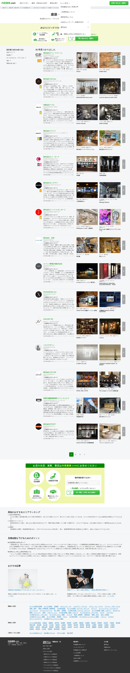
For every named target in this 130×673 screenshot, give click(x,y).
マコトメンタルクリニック (106, 442)
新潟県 (39, 625)
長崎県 (32, 629)
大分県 (44, 629)
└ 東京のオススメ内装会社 (50, 654)
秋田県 (69, 623)
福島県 (81, 623)
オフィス (78, 95)
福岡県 (106, 627)
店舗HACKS (107, 647)
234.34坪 (83, 147)
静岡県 (82, 625)
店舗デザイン (46, 56)
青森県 (51, 623)
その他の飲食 (61, 608)
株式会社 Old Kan (49, 79)
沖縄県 (64, 629)
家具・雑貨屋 (78, 614)
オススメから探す (47, 651)
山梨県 (64, 625)
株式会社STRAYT (49, 424)
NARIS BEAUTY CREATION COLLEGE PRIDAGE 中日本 (107, 284)
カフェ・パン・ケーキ (64, 122)
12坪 (82, 440)
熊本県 (38, 629)
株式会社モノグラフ (50, 183)
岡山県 (64, 627)
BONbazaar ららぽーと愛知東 (84, 228)
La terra (101, 337)
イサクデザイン (48, 345)
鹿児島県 (57, 629)
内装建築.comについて (79, 644)
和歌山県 (44, 627)
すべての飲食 (48, 606)
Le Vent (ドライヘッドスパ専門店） (86, 282)
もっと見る (110, 596)
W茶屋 (78, 175)
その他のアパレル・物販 (37, 617)
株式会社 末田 (48, 238)
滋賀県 (100, 625)
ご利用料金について (78, 655)
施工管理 (52, 56)
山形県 (75, 623)
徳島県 (82, 627)
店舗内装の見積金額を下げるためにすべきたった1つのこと (26, 590)
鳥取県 (51, 627)
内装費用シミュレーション (80, 661)
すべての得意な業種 (36, 606)
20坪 (104, 173)
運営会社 (106, 644)
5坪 (83, 173)
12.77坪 (111, 226)
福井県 (57, 625)
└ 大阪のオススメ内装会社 (50, 657)
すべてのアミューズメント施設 (89, 617)
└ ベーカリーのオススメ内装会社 (52, 668)
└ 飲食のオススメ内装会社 (50, 662)
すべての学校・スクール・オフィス (78, 608)
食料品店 (87, 614)
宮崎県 (50, 629)
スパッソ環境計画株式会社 (52, 264)
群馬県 (100, 623)
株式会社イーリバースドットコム (85, 149)
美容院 (77, 69)
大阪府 (112, 625)
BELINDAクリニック (104, 416)
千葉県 (112, 623)
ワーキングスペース (46, 610)
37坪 (81, 69)
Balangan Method (104, 202)
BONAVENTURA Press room (84, 97)
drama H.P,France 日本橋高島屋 (85, 442)
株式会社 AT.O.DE (49, 372)
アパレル (78, 121)
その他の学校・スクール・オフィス (79, 610)
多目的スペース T (81, 337)
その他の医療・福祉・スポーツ (68, 612)
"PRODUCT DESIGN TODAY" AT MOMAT (108, 364)
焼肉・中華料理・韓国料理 (46, 608)
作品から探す (46, 648)
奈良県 (38, 627)
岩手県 (57, 623)
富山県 (45, 625)
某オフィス (102, 256)
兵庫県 (32, 627)
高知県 (100, 627)
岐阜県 (76, 625)
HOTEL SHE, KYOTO (82, 391)
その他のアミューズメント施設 (53, 619)
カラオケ (111, 617)
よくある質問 (77, 652)
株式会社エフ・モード (51, 157)
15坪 (111, 335)
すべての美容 (51, 617)
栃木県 (93, 623)
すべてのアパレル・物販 (57, 614)
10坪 (104, 69)
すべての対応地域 (35, 623)
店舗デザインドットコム (110, 650)
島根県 (57, 627)
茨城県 (87, 623)
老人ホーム (116, 610)
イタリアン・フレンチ (68, 70)
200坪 (83, 335)
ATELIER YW (48, 319)
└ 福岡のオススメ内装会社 (50, 659)
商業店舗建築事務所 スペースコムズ (56, 398)
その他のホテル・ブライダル (39, 614)
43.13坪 (83, 226)
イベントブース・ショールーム (106, 95)
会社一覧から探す (47, 646)
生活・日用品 (79, 308)
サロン (100, 69)
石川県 (51, 625)
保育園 (64, 610)
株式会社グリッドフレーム (52, 53)
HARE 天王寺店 (103, 123)
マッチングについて (78, 647)
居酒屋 (52, 70)
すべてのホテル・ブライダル (89, 612)
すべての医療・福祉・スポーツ (101, 610)
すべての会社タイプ (36, 633)
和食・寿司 (73, 174)
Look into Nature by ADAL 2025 (108, 97)
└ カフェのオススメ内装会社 (50, 665)
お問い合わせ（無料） (120, 3)
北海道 (45, 623)
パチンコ (103, 617)
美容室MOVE (79, 416)
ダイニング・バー (58, 70)
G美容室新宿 (102, 175)
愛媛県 (94, 627)
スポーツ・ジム (52, 612)
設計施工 (57, 56)
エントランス (34, 610)
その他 (71, 122)
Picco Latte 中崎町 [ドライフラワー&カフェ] (110, 230)
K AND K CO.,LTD (81, 363)
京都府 (106, 625)
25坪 (105, 121)
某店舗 (78, 256)
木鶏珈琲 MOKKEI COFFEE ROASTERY (106, 311)
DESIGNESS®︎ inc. (50, 292)
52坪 (109, 414)
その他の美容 (73, 617)
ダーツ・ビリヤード (36, 619)
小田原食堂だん (80, 201)
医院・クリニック (103, 414)
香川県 (88, 627)
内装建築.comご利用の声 (80, 650)
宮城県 (63, 623)
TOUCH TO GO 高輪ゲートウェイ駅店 (86, 310)
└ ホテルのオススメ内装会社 (50, 670)
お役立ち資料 (77, 658)
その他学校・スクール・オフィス (106, 199)
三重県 (94, 625)
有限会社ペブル (48, 105)
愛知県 (88, 625)
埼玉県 (106, 623)
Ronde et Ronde (81, 123)
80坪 (109, 388)
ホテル (77, 388)
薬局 (44, 612)
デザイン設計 (61, 633)
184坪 (105, 147)
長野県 (70, 625)
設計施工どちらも (49, 633)
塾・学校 (57, 610)
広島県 (70, 627)
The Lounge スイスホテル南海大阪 (108, 391)
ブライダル (78, 335)
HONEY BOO (103, 71)
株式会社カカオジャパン (105, 149)
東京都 (118, 623)
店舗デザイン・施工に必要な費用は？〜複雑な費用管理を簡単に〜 (87, 590)
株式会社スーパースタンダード (54, 210)
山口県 (76, 627)
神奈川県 (32, 625)
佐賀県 (112, 627)
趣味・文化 (95, 614)
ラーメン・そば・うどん (65, 174)
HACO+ (78, 71)
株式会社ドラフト (49, 131)
